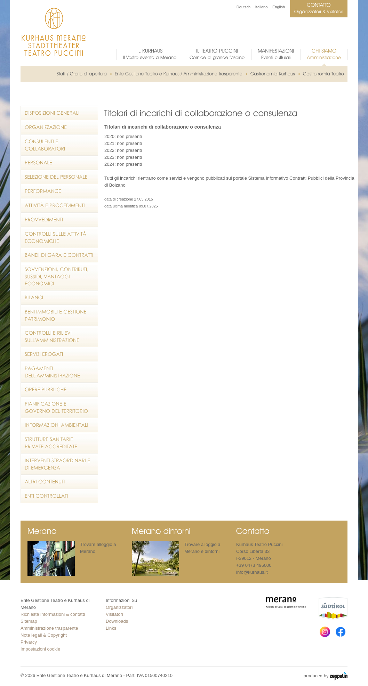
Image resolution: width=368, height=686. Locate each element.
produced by (325, 676)
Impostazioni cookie (40, 649)
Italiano (261, 7)
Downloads (117, 621)
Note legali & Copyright (44, 635)
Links (111, 628)
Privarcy (29, 642)
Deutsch (243, 7)
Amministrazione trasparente (49, 628)
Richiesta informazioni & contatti (53, 614)
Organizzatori (119, 607)
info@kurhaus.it (252, 572)
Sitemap (29, 621)
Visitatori (114, 614)
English (278, 7)
